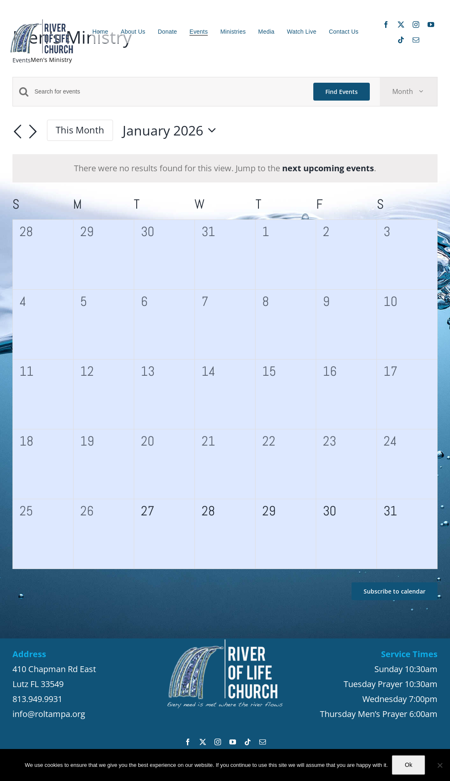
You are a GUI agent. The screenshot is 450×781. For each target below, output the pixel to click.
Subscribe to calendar (394, 591)
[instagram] (416, 24)
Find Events (341, 92)
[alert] (225, 168)
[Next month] (33, 132)
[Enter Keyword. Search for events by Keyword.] (168, 92)
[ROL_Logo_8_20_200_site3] (42, 22)
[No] (439, 765)
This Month (80, 129)
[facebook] (386, 24)
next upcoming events (328, 168)
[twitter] (401, 24)
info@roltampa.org (48, 713)
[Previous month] (17, 132)
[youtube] (431, 24)
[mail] (416, 40)
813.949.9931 (37, 699)
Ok (408, 764)
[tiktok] (401, 40)
